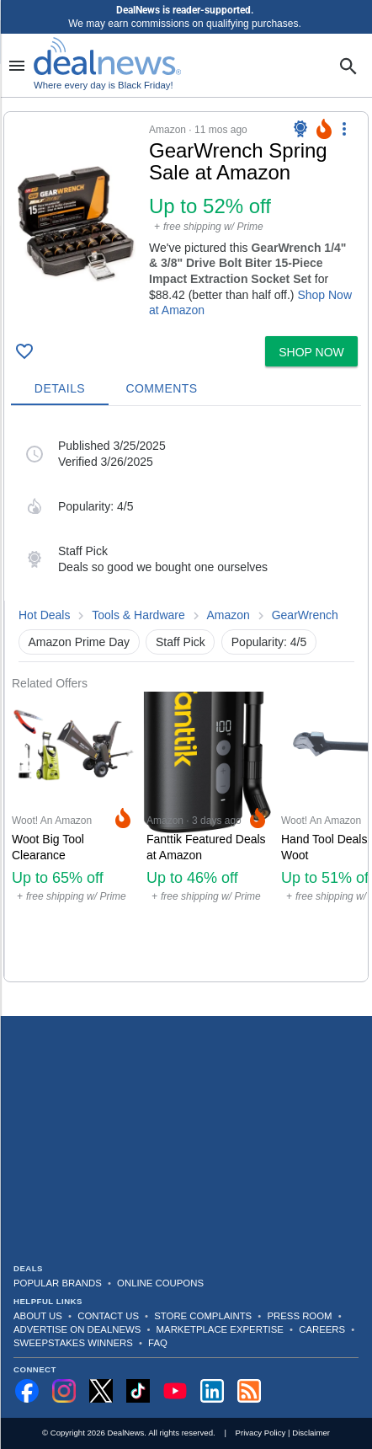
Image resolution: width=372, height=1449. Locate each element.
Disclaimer (311, 1432)
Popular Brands (57, 1283)
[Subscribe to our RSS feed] (249, 1390)
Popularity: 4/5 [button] (269, 642)
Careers (322, 1329)
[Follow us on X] (101, 1390)
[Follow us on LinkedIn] (212, 1390)
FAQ (157, 1343)
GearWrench (305, 615)
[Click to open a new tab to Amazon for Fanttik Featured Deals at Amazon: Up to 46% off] (207, 836)
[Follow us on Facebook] (26, 1390)
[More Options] (344, 129)
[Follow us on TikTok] (138, 1390)
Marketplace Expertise (220, 1329)
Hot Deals (44, 615)
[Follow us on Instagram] (63, 1390)
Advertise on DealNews (77, 1329)
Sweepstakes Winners (73, 1343)
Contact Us (108, 1316)
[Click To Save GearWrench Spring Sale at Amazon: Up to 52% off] (24, 351)
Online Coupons (160, 1283)
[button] (186, 220)
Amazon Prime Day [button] (79, 642)
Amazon (228, 615)
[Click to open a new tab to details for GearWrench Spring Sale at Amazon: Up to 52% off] (77, 224)
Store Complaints (203, 1316)
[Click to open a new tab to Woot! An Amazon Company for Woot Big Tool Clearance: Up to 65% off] (72, 836)
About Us (37, 1316)
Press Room (300, 1316)
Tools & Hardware (138, 615)
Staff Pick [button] (180, 642)
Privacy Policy (261, 1432)
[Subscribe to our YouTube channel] (175, 1390)
